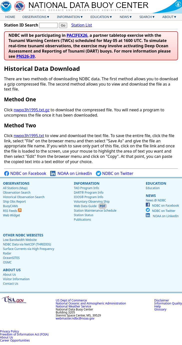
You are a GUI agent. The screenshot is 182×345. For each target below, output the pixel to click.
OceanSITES (11, 258)
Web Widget (11, 215)
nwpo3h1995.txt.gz (32, 110)
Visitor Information (16, 279)
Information (68, 17)
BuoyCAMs (10, 206)
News (124, 17)
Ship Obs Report (14, 201)
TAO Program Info (86, 188)
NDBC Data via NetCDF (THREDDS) (27, 244)
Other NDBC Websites (23, 235)
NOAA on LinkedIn (71, 173)
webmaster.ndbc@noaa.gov (75, 318)
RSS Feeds (12, 211)
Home (10, 17)
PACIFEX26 (77, 35)
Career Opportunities (15, 340)
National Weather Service (73, 306)
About (168, 17)
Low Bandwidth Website (20, 240)
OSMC (7, 262)
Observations (34, 17)
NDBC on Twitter (114, 173)
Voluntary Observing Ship (92, 201)
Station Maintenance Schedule (95, 210)
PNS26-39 (25, 56)
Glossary (160, 309)
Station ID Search (21, 25)
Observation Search (16, 192)
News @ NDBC (156, 200)
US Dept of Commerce (71, 300)
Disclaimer (161, 300)
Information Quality (168, 303)
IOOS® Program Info (88, 197)
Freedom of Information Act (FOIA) (24, 334)
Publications (82, 219)
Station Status (83, 215)
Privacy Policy (9, 331)
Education (99, 17)
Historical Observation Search (23, 197)
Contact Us (10, 283)
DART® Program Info (89, 192)
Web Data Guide (85, 206)
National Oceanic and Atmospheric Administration (91, 303)
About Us (12, 269)
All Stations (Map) (15, 188)
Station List (81, 25)
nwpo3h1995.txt (29, 135)
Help (157, 306)
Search (146, 17)
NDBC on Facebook (25, 173)
